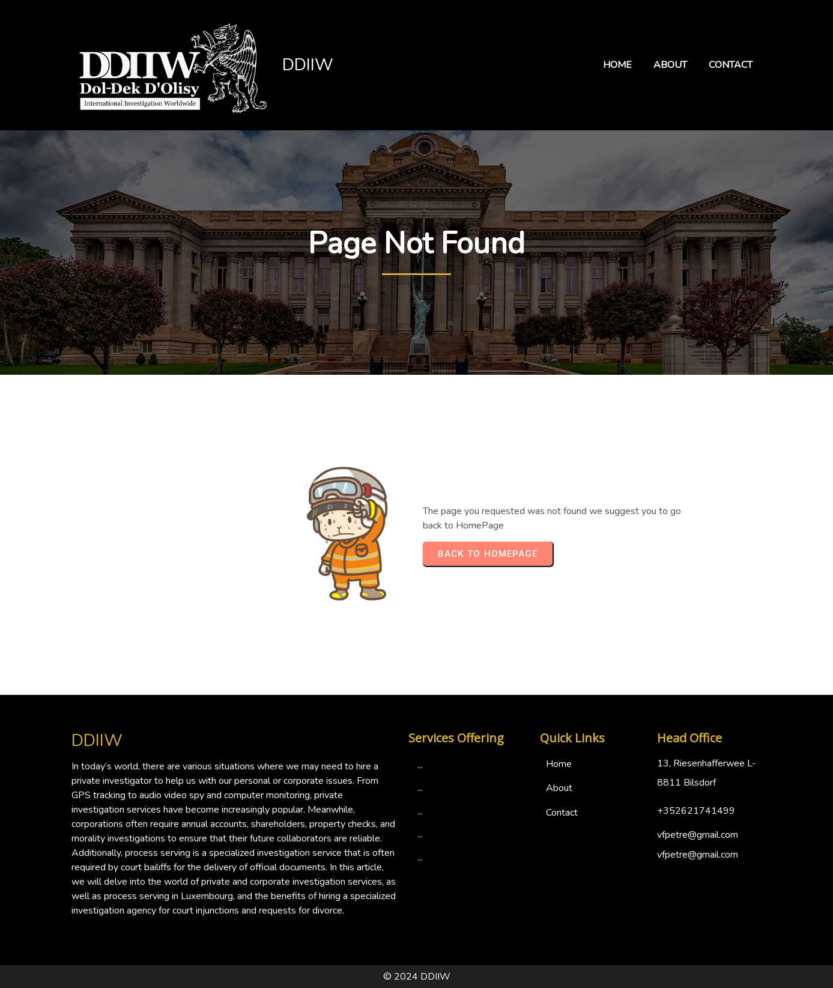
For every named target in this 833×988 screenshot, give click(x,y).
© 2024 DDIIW (416, 976)
